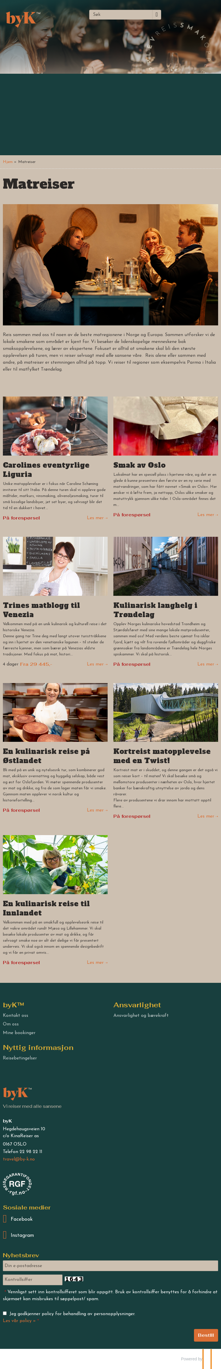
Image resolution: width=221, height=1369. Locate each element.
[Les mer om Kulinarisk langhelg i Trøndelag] (165, 602)
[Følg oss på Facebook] (110, 1219)
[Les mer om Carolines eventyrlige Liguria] (55, 459)
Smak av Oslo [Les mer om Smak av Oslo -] (139, 465)
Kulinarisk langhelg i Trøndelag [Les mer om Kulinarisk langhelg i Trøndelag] (155, 610)
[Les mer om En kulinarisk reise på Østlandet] (55, 748)
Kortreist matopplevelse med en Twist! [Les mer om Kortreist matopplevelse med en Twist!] (162, 756)
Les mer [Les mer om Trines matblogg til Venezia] (95, 664)
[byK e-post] (19, 1159)
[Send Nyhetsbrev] (206, 1335)
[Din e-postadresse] (110, 1265)
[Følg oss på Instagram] (110, 1235)
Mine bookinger (19, 1033)
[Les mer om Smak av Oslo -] (165, 457)
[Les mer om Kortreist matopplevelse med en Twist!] (165, 751)
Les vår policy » (19, 1321)
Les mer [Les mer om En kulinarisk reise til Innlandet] (95, 962)
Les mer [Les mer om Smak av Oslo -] (205, 515)
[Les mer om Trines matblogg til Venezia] (55, 602)
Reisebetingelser (20, 1058)
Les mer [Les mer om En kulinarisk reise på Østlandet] (95, 810)
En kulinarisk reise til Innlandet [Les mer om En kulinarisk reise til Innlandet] (46, 908)
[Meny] (179, 13)
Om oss (11, 1024)
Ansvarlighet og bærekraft (141, 1015)
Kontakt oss (15, 1015)
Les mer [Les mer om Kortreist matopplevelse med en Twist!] (205, 816)
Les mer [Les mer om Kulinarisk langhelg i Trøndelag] (205, 664)
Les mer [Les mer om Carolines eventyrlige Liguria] (95, 518)
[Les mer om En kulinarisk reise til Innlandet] (55, 900)
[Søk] (121, 15)
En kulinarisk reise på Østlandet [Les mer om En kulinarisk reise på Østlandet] (46, 756)
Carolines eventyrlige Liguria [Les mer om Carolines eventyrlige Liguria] (46, 470)
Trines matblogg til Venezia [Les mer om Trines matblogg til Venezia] (41, 610)
